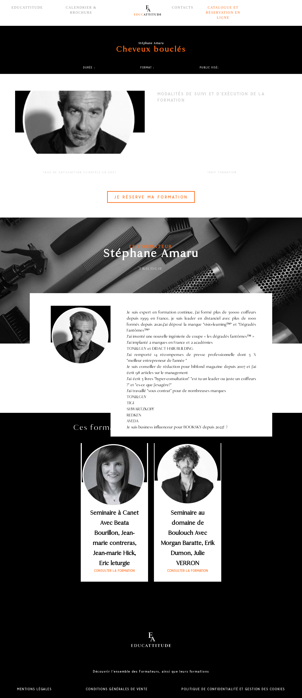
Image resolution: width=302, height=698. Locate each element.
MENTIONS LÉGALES (34, 689)
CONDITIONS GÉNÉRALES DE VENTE (116, 689)
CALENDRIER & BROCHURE (81, 10)
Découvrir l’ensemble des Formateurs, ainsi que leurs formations (151, 671)
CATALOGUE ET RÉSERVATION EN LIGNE (223, 12)
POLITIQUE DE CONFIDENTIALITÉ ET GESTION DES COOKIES (233, 689)
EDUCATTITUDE (27, 7)
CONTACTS (182, 7)
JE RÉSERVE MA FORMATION (151, 196)
